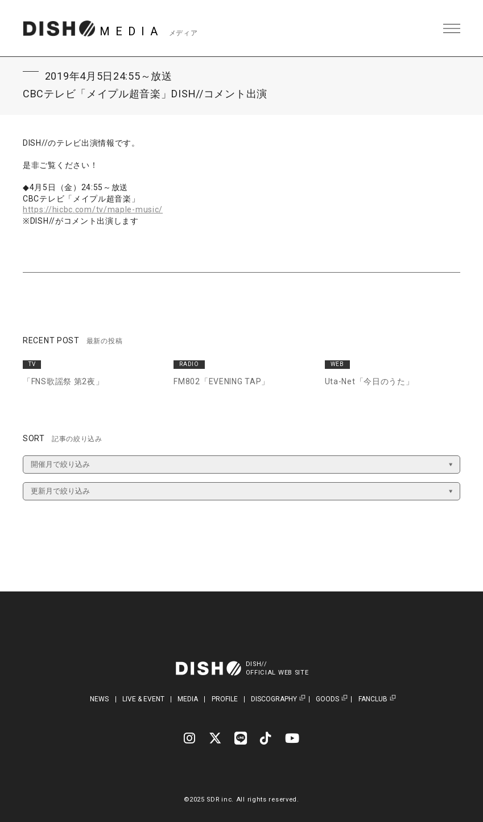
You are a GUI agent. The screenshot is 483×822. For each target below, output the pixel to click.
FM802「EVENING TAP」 (222, 381)
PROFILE (225, 699)
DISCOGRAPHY (274, 699)
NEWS (99, 699)
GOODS (327, 699)
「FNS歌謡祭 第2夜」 (63, 381)
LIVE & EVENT (143, 699)
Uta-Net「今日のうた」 (369, 381)
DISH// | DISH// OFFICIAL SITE (59, 28)
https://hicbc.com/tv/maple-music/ (93, 209)
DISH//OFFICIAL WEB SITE (277, 668)
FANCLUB (372, 699)
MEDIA (187, 699)
